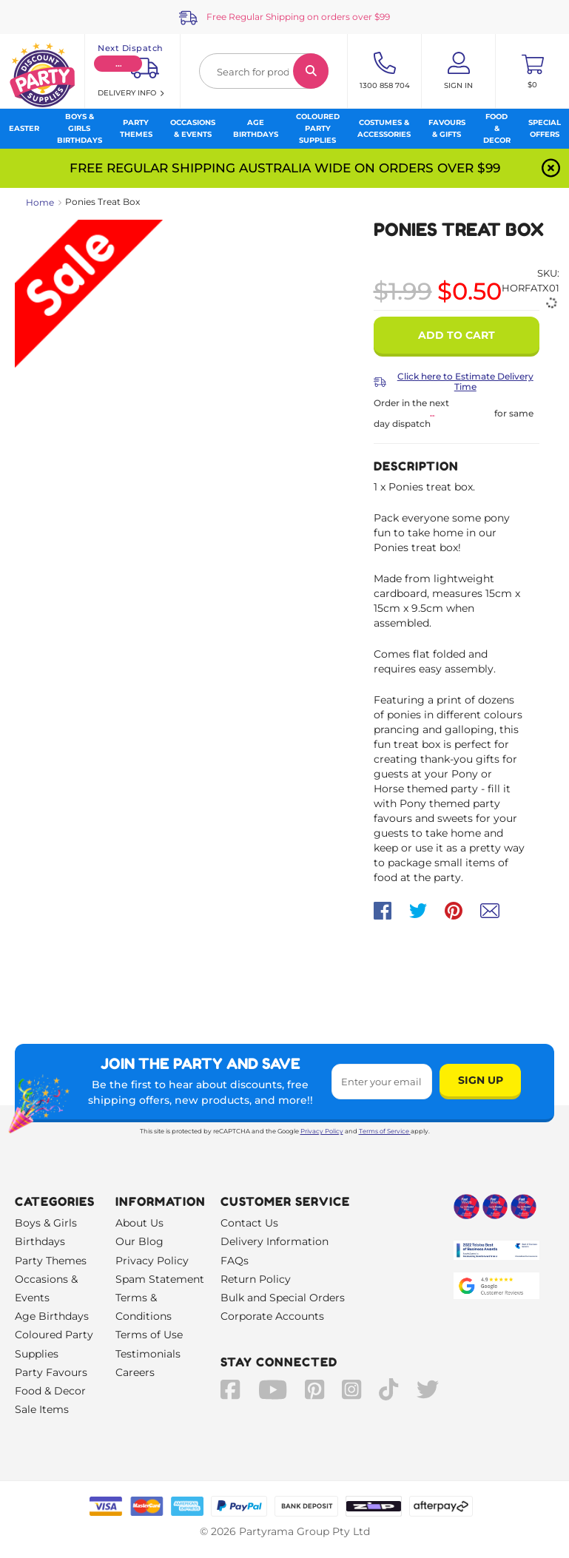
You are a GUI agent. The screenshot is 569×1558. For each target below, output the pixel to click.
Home (40, 202)
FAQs (234, 1260)
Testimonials (148, 1353)
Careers (135, 1372)
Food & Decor (50, 1390)
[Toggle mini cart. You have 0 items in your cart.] (532, 71)
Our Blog (139, 1241)
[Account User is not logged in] (458, 71)
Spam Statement (159, 1279)
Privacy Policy (321, 1131)
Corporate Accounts (272, 1316)
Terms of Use (149, 1334)
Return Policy (255, 1279)
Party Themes (51, 1260)
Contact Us (249, 1223)
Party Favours (51, 1372)
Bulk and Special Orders (282, 1297)
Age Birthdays (52, 1316)
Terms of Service (385, 1131)
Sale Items (42, 1409)
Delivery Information (274, 1241)
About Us (139, 1223)
